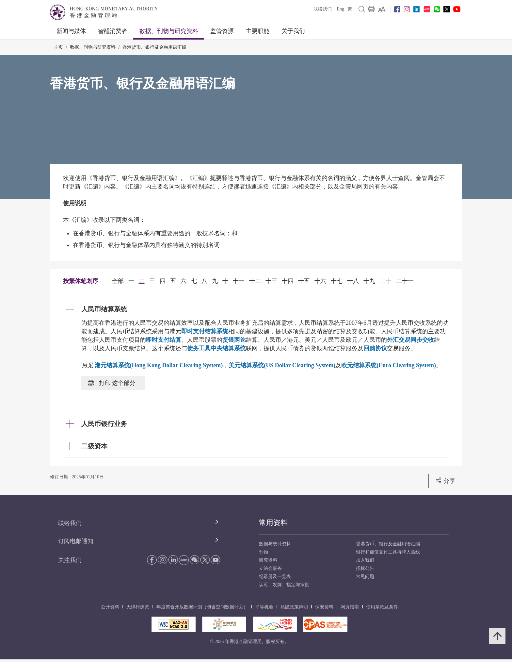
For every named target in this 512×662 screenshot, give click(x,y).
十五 (304, 281)
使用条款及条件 (382, 606)
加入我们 (365, 560)
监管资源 (222, 31)
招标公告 (365, 568)
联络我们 (322, 9)
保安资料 (324, 606)
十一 (239, 281)
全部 (118, 281)
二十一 (405, 281)
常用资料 (273, 523)
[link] (382, 9)
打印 (112, 383)
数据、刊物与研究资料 (168, 31)
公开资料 (110, 606)
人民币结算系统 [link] (104, 309)
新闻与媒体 (71, 31)
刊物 (263, 552)
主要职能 (257, 31)
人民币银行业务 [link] (104, 423)
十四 (288, 281)
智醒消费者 (112, 31)
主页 (58, 47)
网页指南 (350, 606)
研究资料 (268, 560)
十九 (369, 281)
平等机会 (264, 606)
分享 (445, 480)
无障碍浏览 (137, 606)
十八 (353, 281)
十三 (271, 281)
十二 (255, 281)
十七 (337, 281)
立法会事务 (270, 568)
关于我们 (293, 31)
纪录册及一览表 (275, 576)
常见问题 (365, 576)
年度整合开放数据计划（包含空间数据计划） (202, 606)
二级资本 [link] (94, 446)
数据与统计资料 (275, 543)
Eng (340, 9)
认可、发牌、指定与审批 (284, 584)
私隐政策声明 (294, 606)
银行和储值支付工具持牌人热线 (388, 552)
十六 (320, 281)
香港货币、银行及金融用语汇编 (154, 47)
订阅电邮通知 (75, 541)
